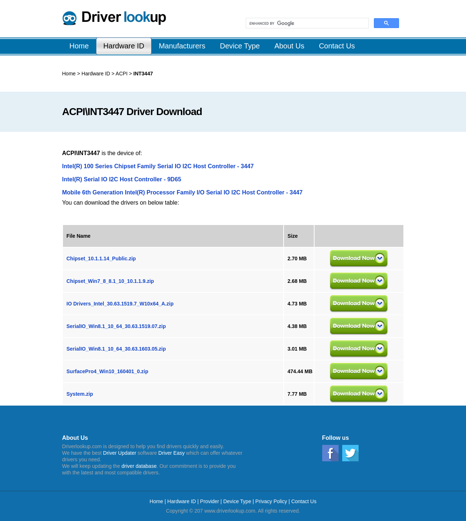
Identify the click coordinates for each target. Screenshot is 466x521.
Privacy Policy (271, 501)
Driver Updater (119, 453)
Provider (209, 501)
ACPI (121, 73)
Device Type (237, 501)
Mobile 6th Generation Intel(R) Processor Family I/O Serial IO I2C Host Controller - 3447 (182, 192)
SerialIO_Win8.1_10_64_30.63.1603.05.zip (116, 349)
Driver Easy (171, 453)
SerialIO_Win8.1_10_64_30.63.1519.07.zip (116, 326)
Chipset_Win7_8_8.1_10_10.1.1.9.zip (110, 281)
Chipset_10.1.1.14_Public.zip (101, 258)
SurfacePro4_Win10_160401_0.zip (108, 371)
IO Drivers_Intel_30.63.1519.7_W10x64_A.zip (120, 304)
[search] (306, 23)
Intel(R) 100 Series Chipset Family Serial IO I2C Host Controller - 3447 (158, 166)
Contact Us (303, 501)
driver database (139, 466)
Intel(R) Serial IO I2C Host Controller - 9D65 (121, 179)
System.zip (80, 394)
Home (69, 73)
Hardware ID (96, 73)
